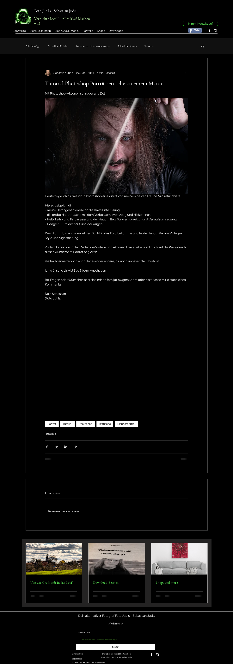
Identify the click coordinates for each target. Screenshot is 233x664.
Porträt (51, 423)
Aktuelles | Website (57, 46)
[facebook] (210, 31)
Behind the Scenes (127, 46)
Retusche (105, 423)
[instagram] (215, 31)
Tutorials (149, 46)
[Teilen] (195, 30)
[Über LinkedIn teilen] (66, 447)
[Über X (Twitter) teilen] (56, 447)
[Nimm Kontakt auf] (200, 23)
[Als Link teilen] (75, 447)
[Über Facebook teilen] (47, 447)
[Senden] (115, 647)
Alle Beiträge (33, 46)
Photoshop (85, 423)
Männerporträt (126, 423)
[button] (88, 31)
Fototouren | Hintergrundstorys (93, 46)
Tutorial (67, 423)
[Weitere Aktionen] (186, 73)
